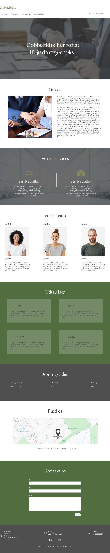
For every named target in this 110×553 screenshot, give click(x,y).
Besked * (32, 496)
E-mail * (32, 488)
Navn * (31, 480)
